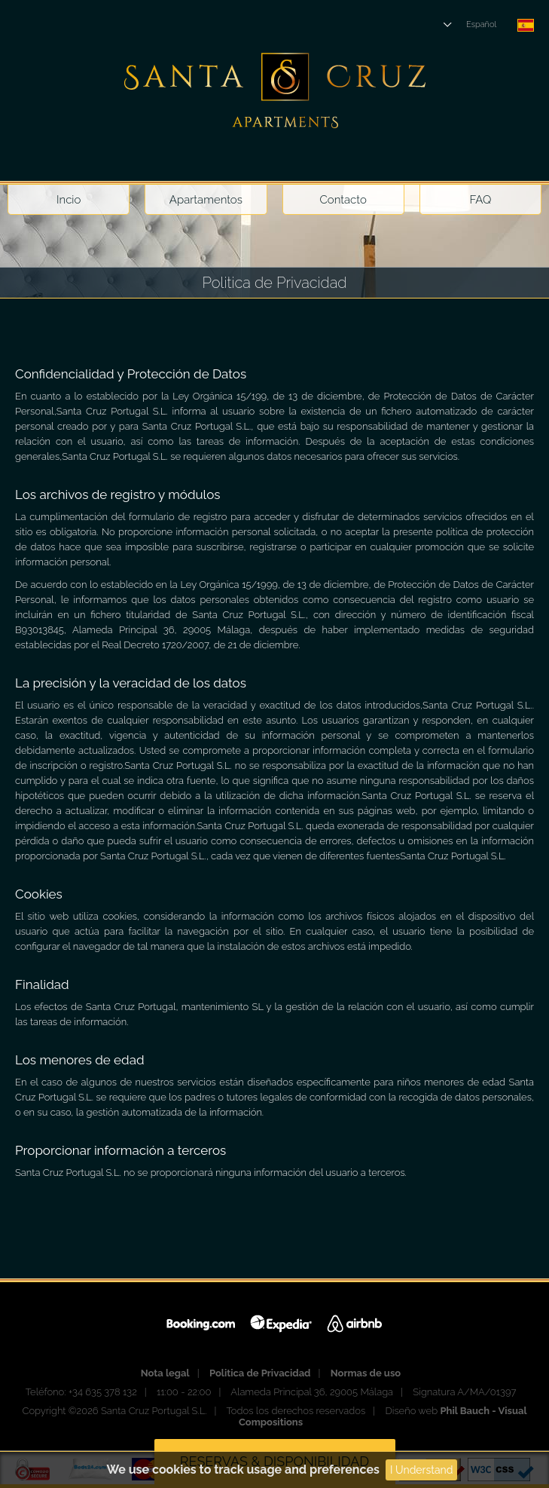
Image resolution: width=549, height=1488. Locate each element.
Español (481, 24)
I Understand (421, 1470)
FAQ (480, 200)
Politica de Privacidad (260, 1373)
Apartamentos (205, 200)
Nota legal (165, 1373)
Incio (68, 200)
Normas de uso (366, 1373)
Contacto (342, 200)
